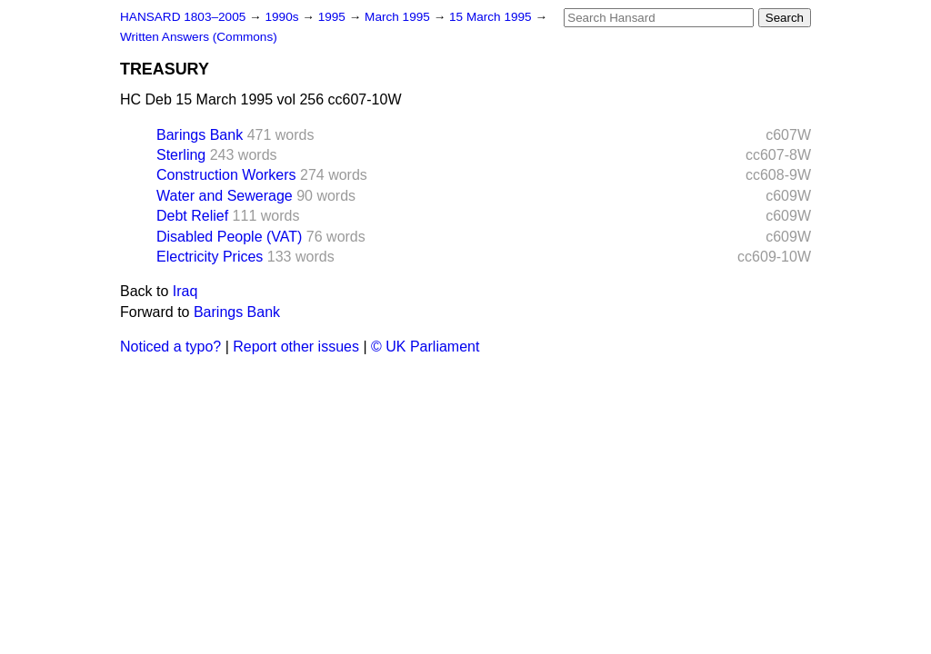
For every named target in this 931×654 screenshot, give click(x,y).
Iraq (185, 291)
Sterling (180, 155)
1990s (283, 17)
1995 (333, 17)
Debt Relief (192, 215)
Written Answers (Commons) (198, 37)
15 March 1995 (492, 17)
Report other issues (296, 346)
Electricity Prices (209, 256)
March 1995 (399, 17)
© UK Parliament (425, 346)
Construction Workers (226, 175)
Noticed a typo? (170, 346)
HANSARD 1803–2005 (182, 17)
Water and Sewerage (224, 195)
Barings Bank (199, 135)
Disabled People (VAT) (229, 236)
